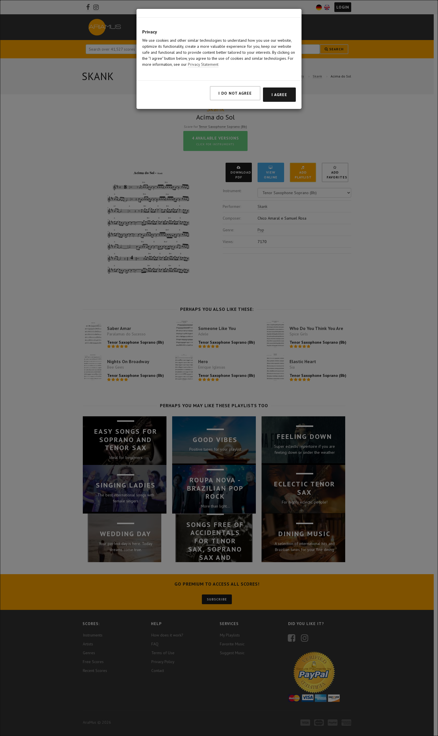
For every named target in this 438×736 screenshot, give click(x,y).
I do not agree (235, 93)
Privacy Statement (203, 64)
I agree (279, 94)
